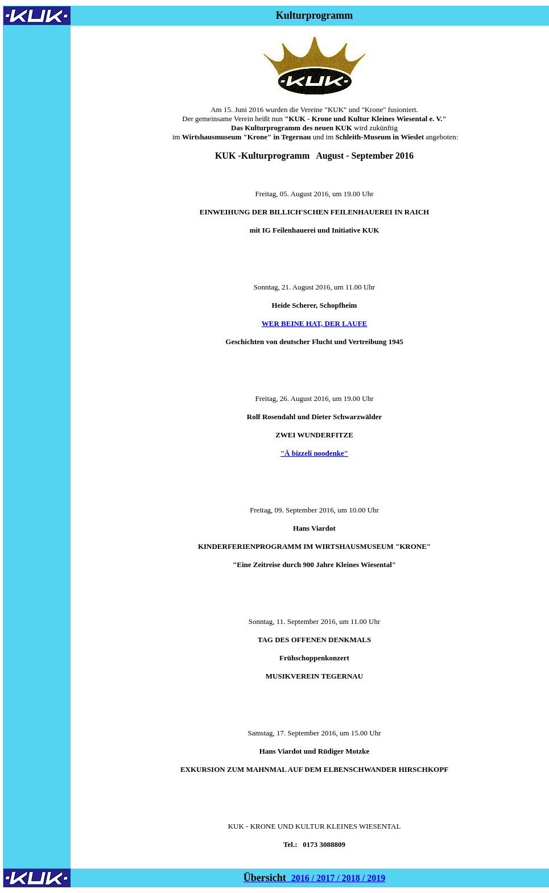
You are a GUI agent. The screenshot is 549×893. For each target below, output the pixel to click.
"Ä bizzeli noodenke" (314, 453)
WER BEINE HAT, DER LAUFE (315, 323)
